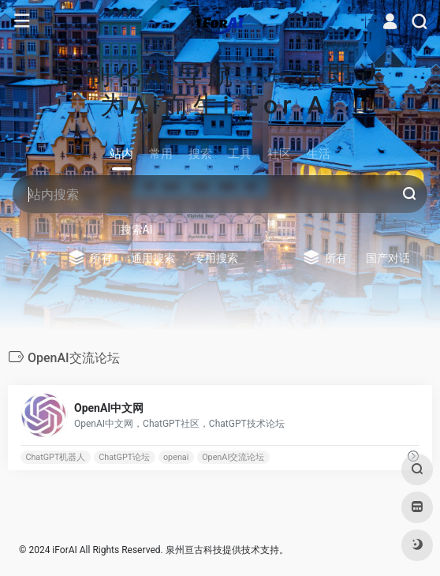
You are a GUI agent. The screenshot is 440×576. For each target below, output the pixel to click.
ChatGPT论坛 (124, 456)
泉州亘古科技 (194, 549)
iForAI (64, 549)
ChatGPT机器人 (55, 456)
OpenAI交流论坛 (233, 456)
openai (175, 456)
